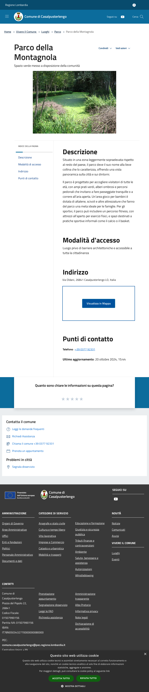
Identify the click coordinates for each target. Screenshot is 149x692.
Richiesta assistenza (51, 617)
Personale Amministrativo (17, 555)
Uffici (5, 536)
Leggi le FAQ (46, 611)
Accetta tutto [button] (61, 678)
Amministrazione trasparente (85, 596)
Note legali (81, 617)
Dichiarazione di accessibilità (84, 626)
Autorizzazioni (83, 569)
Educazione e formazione (90, 523)
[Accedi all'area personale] (134, 5)
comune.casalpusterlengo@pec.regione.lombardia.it (33, 645)
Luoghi (45, 32)
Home (7, 32)
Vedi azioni (123, 48)
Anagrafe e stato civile (52, 523)
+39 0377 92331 (85, 349)
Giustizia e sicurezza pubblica (87, 531)
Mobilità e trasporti (50, 555)
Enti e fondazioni (12, 542)
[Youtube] (121, 16)
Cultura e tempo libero (52, 530)
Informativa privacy (86, 611)
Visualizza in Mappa (99, 303)
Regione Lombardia (16, 5)
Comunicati (118, 530)
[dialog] (74, 671)
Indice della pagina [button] (28, 146)
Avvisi (115, 536)
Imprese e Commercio (51, 542)
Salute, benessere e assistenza (86, 560)
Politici (6, 548)
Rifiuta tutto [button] (88, 678)
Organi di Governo (12, 523)
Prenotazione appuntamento (47, 596)
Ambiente (81, 552)
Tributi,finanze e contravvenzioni (84, 543)
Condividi (106, 48)
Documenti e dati (12, 561)
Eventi (115, 559)
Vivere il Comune (26, 32)
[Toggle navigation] (7, 16)
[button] (74, 686)
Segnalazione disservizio (53, 605)
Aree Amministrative (14, 530)
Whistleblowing (84, 575)
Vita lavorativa (47, 536)
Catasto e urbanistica (51, 548)
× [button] (145, 654)
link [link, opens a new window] (108, 671)
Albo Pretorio (83, 605)
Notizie (116, 523)
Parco (57, 32)
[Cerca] (142, 17)
